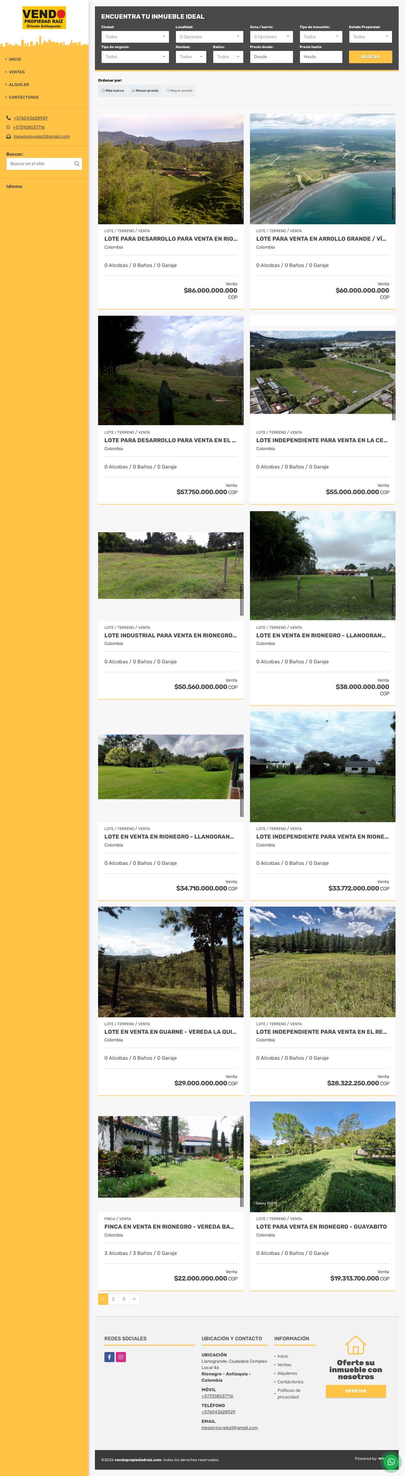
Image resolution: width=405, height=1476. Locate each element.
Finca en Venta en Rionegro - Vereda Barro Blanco (170, 1227)
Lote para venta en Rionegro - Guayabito (321, 1227)
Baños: (219, 47)
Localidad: (184, 27)
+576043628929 (30, 118)
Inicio (15, 59)
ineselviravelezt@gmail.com (42, 136)
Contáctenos (24, 97)
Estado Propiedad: (364, 27)
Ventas (17, 72)
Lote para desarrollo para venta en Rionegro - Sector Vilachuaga (170, 239)
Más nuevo (112, 91)
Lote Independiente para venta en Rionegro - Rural (322, 837)
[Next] (134, 1299)
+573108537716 (29, 127)
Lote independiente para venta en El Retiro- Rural (322, 1032)
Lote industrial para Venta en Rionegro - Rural (170, 635)
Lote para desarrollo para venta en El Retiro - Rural (170, 440)
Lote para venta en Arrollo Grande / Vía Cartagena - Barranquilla (322, 239)
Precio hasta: (311, 47)
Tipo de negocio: (115, 47)
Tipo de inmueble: (315, 27)
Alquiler (19, 84)
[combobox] (135, 37)
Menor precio (145, 91)
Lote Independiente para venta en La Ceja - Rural (322, 440)
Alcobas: (183, 47)
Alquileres (287, 1373)
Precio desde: (261, 47)
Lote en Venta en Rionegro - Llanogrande (322, 635)
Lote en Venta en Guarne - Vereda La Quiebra (170, 1032)
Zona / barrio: (261, 27)
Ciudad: (107, 27)
